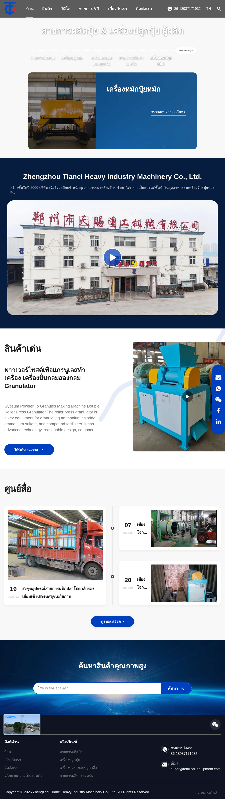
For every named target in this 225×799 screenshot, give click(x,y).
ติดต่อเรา (144, 9)
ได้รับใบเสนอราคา (29, 449)
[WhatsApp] (218, 388)
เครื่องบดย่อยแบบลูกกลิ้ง (78, 768)
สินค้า (47, 9)
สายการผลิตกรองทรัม (76, 775)
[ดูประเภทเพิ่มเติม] (186, 50)
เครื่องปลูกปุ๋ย (70, 760)
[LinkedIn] (218, 421)
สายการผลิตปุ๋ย (71, 752)
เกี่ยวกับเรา (117, 9)
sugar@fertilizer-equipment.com (196, 769)
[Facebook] (218, 410)
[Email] (218, 377)
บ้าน (29, 9)
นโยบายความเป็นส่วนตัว (23, 775)
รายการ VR (89, 9)
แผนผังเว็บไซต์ (206, 793)
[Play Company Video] (112, 257)
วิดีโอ (65, 9)
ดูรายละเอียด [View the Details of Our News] (112, 621)
